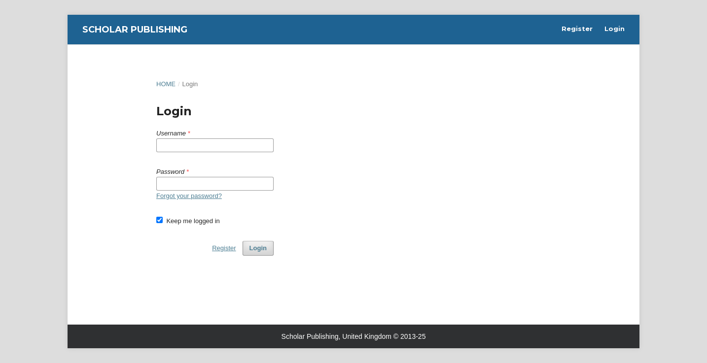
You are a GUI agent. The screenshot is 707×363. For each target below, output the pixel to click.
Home (166, 84)
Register (577, 29)
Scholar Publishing (134, 29)
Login (614, 29)
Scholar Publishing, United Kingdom (336, 336)
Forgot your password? (189, 195)
